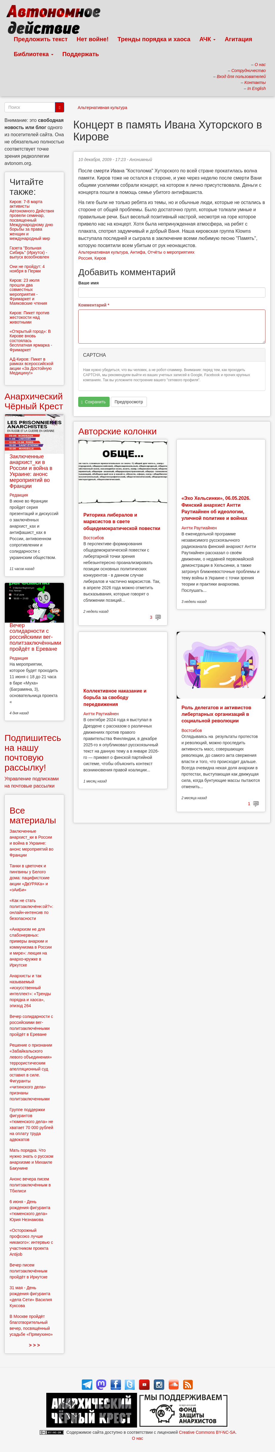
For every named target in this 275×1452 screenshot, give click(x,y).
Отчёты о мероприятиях (171, 252)
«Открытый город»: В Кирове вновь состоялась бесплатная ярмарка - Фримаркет (31, 340)
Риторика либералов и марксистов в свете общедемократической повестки (121, 521)
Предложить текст (41, 39)
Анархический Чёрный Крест (33, 401)
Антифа (137, 252)
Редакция (19, 495)
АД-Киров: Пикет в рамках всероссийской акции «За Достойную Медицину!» (31, 366)
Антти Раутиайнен (199, 528)
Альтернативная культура (102, 107)
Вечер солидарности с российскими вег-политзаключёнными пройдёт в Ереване (35, 637)
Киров (100, 258)
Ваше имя (88, 283)
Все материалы (33, 815)
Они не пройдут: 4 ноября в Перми (27, 268)
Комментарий (93, 305)
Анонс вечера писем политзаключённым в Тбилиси (30, 1185)
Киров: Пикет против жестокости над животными (29, 317)
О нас (137, 1438)
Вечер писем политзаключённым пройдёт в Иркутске (28, 1271)
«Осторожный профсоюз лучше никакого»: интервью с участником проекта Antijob (31, 1242)
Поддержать (80, 54)
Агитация (238, 39)
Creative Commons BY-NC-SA (207, 1432)
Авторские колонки (117, 431)
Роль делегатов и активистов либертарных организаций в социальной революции (216, 714)
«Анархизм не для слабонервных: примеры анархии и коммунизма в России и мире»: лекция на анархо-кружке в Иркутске (31, 947)
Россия (85, 258)
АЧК (207, 39)
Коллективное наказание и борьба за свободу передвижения (114, 697)
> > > (34, 1345)
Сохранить (93, 402)
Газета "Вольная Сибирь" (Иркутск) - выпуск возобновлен (29, 253)
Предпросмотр (129, 401)
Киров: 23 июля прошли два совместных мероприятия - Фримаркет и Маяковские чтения (28, 292)
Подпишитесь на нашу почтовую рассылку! (32, 752)
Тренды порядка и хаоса (154, 39)
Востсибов (93, 537)
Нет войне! (93, 39)
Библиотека (33, 54)
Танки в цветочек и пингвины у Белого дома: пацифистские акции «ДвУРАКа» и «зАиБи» (30, 877)
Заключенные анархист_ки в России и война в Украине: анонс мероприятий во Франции (31, 471)
